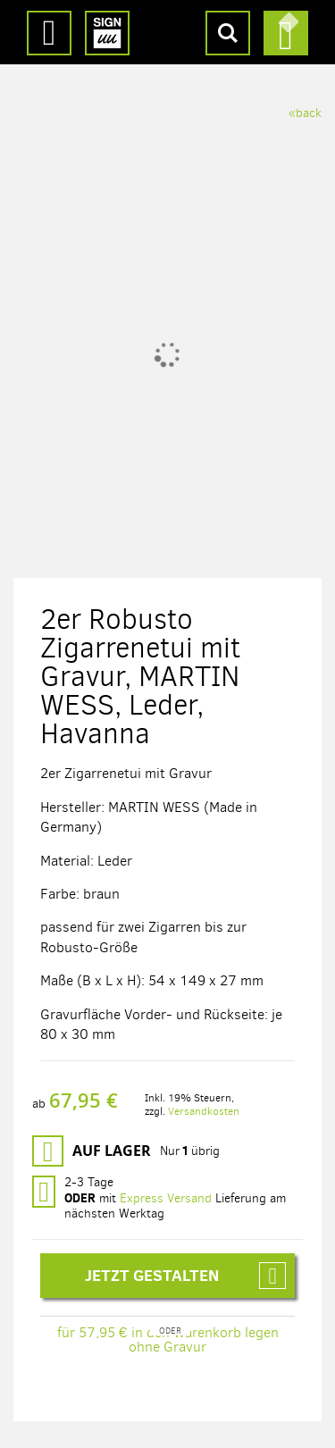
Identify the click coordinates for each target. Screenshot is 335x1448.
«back (305, 113)
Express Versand (166, 1198)
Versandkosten (203, 1111)
